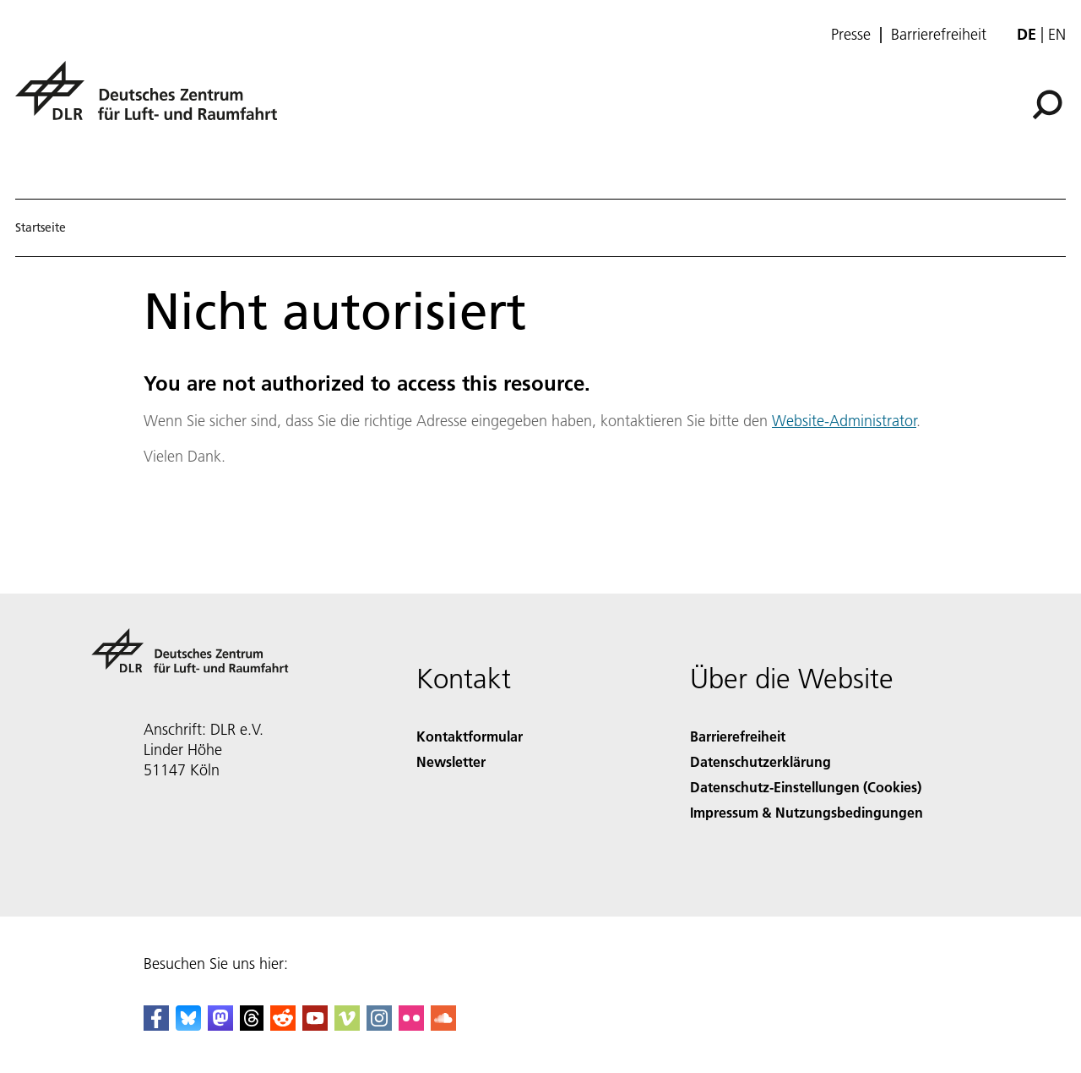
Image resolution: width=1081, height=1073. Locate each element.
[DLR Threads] (251, 1025)
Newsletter (451, 761)
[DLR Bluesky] (188, 1025)
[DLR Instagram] (379, 1025)
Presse (851, 34)
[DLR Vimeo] (347, 1025)
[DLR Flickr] (411, 1025)
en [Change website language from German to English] (1057, 34)
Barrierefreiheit (938, 34)
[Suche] (1047, 105)
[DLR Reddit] (283, 1025)
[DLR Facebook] (156, 1025)
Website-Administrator (844, 420)
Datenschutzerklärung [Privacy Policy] (760, 761)
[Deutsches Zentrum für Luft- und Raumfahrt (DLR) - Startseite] (153, 100)
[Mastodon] (220, 1025)
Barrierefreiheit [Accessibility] (737, 736)
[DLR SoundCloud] (443, 1025)
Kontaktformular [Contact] (469, 736)
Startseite (40, 227)
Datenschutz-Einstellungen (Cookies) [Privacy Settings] (805, 787)
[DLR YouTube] (315, 1025)
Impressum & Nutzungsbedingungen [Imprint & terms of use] (806, 812)
